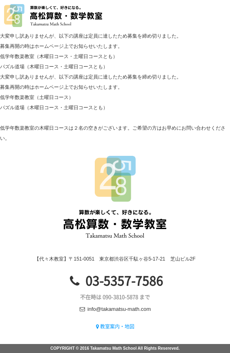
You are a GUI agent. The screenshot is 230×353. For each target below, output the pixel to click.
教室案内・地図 (115, 326)
